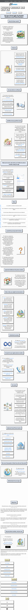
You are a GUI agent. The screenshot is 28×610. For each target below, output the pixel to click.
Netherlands (14, 12)
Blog (7, 9)
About (11, 1)
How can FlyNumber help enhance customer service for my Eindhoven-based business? (14, 226)
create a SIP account (20, 150)
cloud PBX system (10, 364)
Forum (19, 1)
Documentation (24, 1)
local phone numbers (21, 471)
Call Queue (8, 453)
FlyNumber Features (14, 585)
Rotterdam (5, 304)
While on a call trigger (7, 194)
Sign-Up (3, 9)
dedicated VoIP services (21, 76)
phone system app (22, 149)
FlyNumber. (8, 97)
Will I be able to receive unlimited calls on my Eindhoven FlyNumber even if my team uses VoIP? (14, 216)
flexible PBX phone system (20, 70)
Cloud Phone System (15, 7)
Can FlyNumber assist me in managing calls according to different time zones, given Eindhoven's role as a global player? (14, 219)
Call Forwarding (14, 588)
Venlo (4, 297)
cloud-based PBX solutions (20, 83)
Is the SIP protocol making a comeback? (14, 514)
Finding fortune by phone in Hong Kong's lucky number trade (14, 522)
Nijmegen (4, 325)
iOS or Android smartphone (8, 100)
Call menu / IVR (8, 438)
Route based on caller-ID (8, 444)
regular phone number (8, 109)
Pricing (22, 7)
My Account (7, 1)
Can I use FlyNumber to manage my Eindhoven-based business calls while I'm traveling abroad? (14, 209)
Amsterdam (6, 317)
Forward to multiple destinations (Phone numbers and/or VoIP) (8, 449)
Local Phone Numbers (5, 7)
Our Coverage (8, 12)
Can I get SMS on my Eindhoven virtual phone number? (14, 205)
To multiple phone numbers (8, 369)
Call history (5, 185)
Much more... (8, 456)
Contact (15, 1)
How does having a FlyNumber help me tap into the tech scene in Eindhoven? (14, 212)
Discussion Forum (7, 569)
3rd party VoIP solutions (8, 114)
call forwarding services (20, 57)
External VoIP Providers (7, 572)
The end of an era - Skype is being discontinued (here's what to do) (14, 506)
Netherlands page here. (20, 469)
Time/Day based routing (8, 441)
